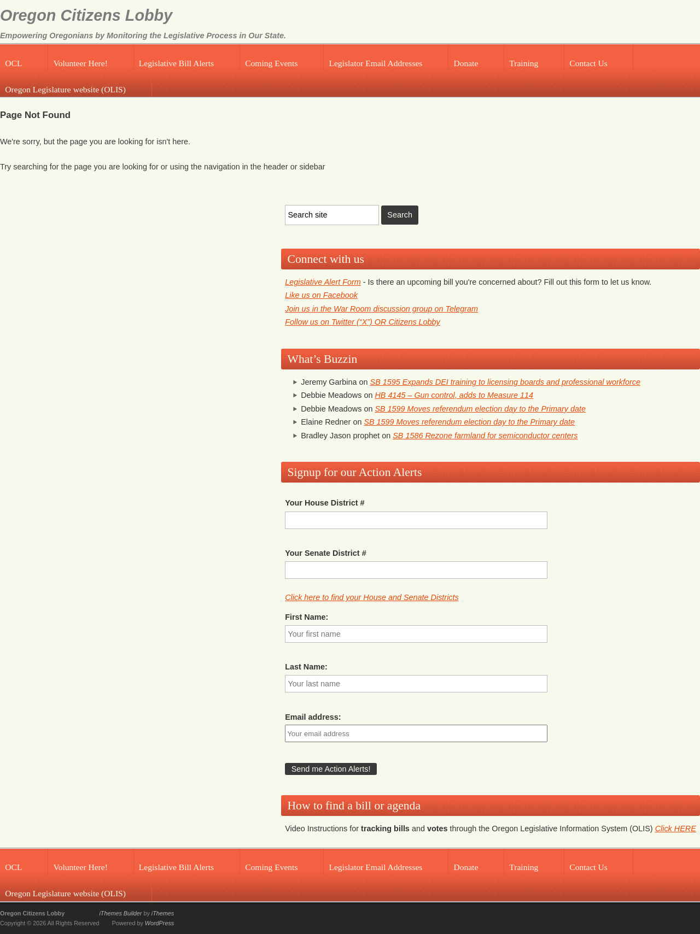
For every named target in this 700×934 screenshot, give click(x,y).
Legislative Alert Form (323, 282)
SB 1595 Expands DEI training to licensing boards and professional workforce (505, 382)
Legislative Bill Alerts (176, 63)
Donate (465, 63)
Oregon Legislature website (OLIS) (65, 89)
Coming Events (271, 63)
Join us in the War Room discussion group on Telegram (381, 308)
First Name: (306, 617)
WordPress (159, 923)
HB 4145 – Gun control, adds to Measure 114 (454, 395)
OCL (13, 63)
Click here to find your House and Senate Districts (372, 597)
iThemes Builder (120, 913)
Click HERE (675, 828)
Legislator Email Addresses (375, 63)
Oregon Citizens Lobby (86, 15)
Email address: (313, 717)
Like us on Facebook (321, 295)
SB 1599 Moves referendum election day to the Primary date (480, 408)
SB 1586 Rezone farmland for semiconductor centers (485, 435)
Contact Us (588, 63)
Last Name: (306, 666)
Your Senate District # (325, 553)
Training (523, 63)
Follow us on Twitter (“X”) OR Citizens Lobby (362, 322)
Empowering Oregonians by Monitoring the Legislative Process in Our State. (143, 35)
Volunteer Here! (80, 63)
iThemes (162, 913)
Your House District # (324, 502)
